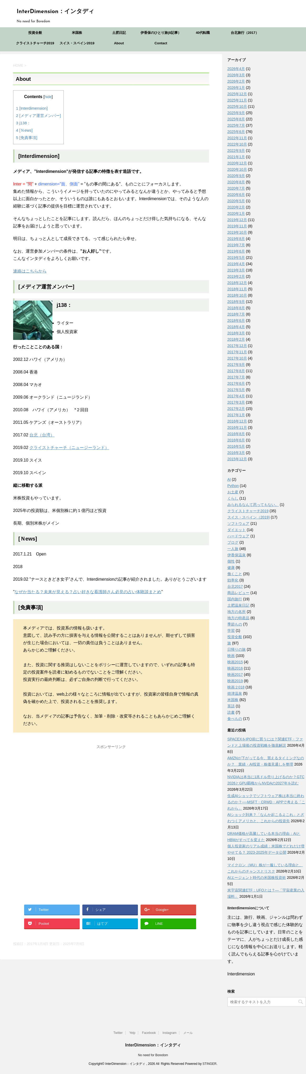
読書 (231, 712)
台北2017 (235, 586)
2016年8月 (236, 434)
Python (233, 486)
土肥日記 (119, 33)
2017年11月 (237, 352)
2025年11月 (237, 100)
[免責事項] (26, 137)
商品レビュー (238, 593)
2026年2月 (236, 81)
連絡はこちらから (30, 271)
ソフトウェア (238, 523)
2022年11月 (237, 138)
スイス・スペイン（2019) (248, 517)
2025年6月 (236, 132)
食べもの (234, 719)
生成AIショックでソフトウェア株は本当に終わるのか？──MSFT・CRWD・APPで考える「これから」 (266, 802)
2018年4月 (236, 327)
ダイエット (236, 530)
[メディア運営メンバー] (38, 115)
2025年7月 (236, 125)
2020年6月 (236, 195)
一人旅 (232, 549)
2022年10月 (237, 144)
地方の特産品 (238, 618)
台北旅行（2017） (245, 33)
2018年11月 (237, 289)
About (119, 43)
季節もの (234, 624)
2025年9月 (236, 113)
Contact (160, 43)
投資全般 (35, 33)
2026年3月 (236, 75)
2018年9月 (236, 302)
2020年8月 (236, 182)
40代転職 (203, 33)
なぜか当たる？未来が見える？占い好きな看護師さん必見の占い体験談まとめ (87, 592)
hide (48, 97)
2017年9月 (236, 364)
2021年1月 (236, 157)
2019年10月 (237, 232)
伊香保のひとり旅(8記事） (161, 33)
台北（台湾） (42, 435)
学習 (231, 630)
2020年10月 (237, 169)
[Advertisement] (111, 788)
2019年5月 (236, 257)
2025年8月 (236, 119)
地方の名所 (236, 612)
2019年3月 (236, 270)
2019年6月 (236, 251)
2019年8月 (236, 239)
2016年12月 (237, 421)
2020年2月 (236, 207)
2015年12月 (237, 459)
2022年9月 (236, 150)
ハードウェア (238, 536)
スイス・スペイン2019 (77, 43)
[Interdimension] (32, 108)
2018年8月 (236, 308)
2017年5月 (236, 390)
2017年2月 (236, 409)
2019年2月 (236, 276)
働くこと (234, 574)
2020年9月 (236, 176)
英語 (231, 706)
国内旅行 (234, 599)
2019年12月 (237, 220)
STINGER (209, 1064)
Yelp (132, 1033)
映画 (231, 656)
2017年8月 (236, 371)
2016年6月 (236, 440)
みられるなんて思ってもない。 (253, 505)
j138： (23, 123)
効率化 (232, 580)
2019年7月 (236, 245)
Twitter (117, 1033)
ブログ (232, 542)
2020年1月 (236, 213)
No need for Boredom (153, 1055)
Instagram (169, 1033)
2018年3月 (236, 333)
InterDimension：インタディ (55, 12)
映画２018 (235, 687)
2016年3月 (236, 453)
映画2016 (235, 668)
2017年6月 (236, 383)
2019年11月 (237, 226)
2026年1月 (236, 88)
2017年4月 (236, 396)
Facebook (149, 1033)
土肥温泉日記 (238, 605)
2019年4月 (236, 264)
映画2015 (235, 662)
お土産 (232, 492)
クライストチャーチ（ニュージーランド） (69, 447)
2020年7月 (236, 188)
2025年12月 (237, 94)
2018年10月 (237, 295)
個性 (231, 561)
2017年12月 (237, 346)
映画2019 (235, 681)
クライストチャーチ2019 (35, 43)
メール (188, 1033)
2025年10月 (237, 106)
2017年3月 (236, 402)
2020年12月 (237, 163)
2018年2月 (236, 339)
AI (229, 479)
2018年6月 (236, 320)
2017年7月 (236, 377)
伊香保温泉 (236, 555)
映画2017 (235, 674)
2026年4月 (236, 69)
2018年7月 (236, 314)
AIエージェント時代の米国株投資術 (256, 877)
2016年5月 (236, 446)
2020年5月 (236, 201)
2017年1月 (236, 415)
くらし (232, 498)
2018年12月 (237, 283)
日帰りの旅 (236, 649)
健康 (231, 567)
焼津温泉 (234, 693)
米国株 (77, 33)
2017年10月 (237, 358)
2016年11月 (237, 427)
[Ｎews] (24, 130)
